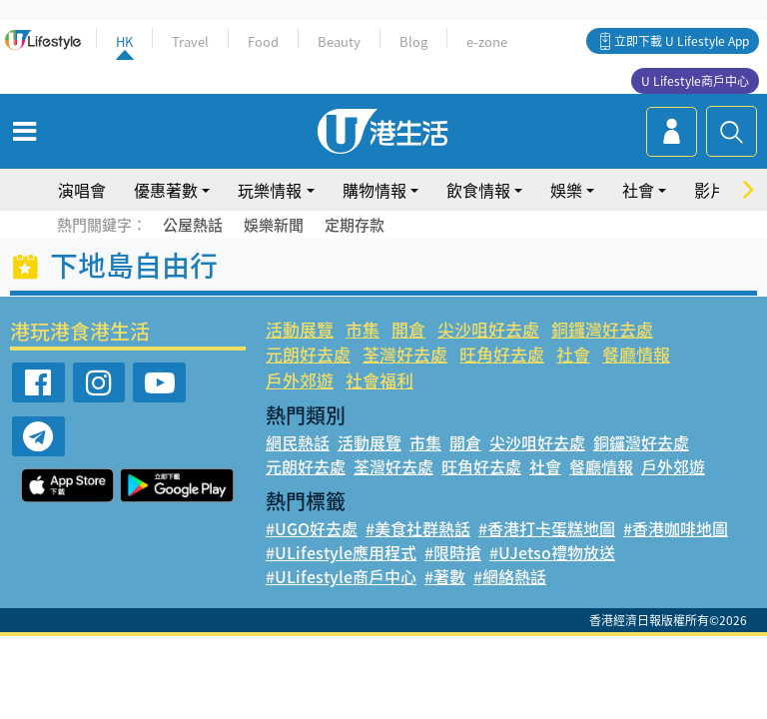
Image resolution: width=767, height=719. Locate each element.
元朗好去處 (308, 354)
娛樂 (566, 190)
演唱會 (82, 190)
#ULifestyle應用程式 (341, 552)
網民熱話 (298, 442)
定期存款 (354, 225)
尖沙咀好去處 (488, 329)
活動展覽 (300, 329)
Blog (413, 41)
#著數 (444, 576)
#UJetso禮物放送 (552, 552)
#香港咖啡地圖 (675, 528)
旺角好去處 (501, 354)
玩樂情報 (270, 190)
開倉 (408, 329)
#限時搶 (452, 552)
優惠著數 (166, 190)
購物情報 (374, 190)
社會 (638, 190)
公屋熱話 (193, 225)
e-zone (486, 41)
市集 (363, 329)
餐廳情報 (636, 354)
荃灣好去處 (405, 354)
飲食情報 (478, 190)
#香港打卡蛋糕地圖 (546, 528)
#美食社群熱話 (418, 528)
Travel (190, 41)
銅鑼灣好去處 (602, 329)
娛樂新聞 (274, 225)
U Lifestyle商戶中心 (695, 81)
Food (263, 41)
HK (124, 41)
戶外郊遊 (300, 379)
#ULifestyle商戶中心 (341, 576)
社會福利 (379, 379)
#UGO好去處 (312, 528)
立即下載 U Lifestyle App (681, 41)
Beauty (339, 41)
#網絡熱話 (509, 576)
